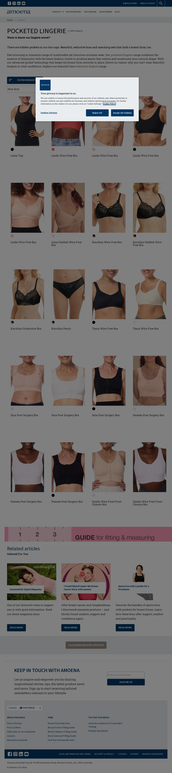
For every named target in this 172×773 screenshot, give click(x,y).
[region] (87, 99)
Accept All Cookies (122, 113)
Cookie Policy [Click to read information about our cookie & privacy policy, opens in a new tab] (109, 103)
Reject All (97, 113)
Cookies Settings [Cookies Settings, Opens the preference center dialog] (49, 112)
